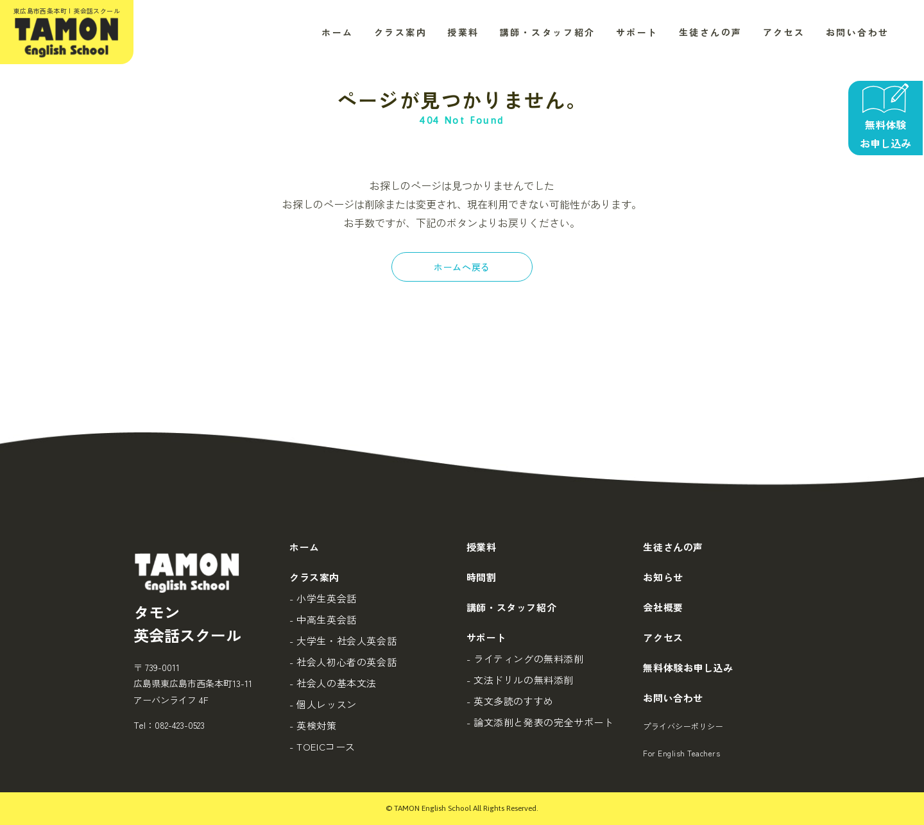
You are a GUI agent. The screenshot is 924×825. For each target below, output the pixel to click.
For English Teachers (681, 752)
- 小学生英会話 (323, 598)
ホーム (337, 32)
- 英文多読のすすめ (510, 701)
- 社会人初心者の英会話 (343, 661)
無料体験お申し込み (688, 667)
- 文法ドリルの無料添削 (520, 679)
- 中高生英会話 (323, 619)
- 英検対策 (313, 725)
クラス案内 (400, 32)
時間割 (481, 577)
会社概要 (663, 607)
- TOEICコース (322, 746)
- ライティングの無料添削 (525, 658)
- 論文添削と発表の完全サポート (540, 722)
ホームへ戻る (462, 266)
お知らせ (663, 577)
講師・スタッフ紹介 (547, 32)
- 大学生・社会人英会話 (343, 640)
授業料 (463, 32)
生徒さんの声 (710, 32)
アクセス (784, 32)
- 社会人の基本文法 (333, 683)
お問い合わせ (857, 32)
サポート (637, 32)
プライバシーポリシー (683, 725)
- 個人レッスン (323, 704)
